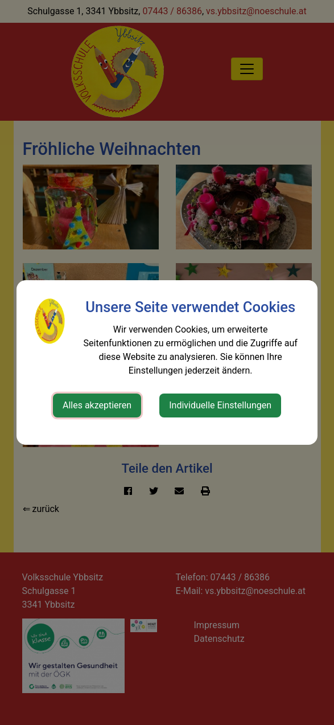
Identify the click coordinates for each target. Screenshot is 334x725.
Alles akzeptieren (97, 405)
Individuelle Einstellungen (220, 405)
